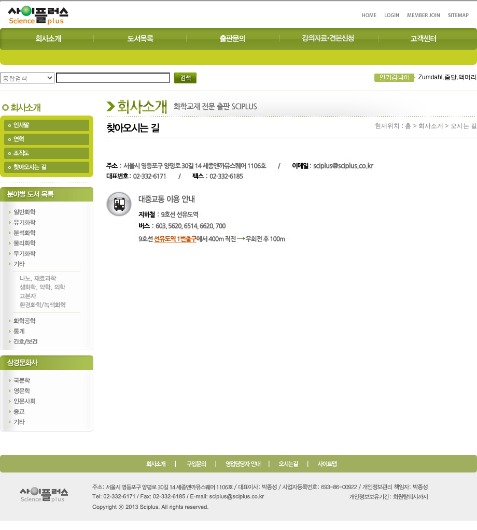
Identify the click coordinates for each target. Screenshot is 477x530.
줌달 (450, 77)
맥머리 (467, 77)
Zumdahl (430, 77)
